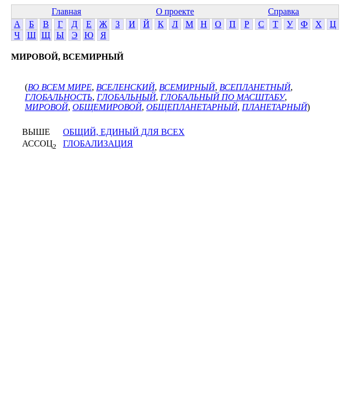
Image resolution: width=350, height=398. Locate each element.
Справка (283, 11)
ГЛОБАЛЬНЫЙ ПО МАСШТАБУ (222, 97)
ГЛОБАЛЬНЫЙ (126, 97)
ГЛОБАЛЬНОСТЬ (58, 97)
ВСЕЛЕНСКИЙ (125, 87)
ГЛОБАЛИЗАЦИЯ (98, 143)
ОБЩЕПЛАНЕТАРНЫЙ (191, 107)
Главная (66, 11)
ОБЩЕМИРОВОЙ (107, 107)
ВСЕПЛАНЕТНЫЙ (254, 87)
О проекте (175, 11)
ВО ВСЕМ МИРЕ (60, 87)
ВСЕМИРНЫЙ (187, 87)
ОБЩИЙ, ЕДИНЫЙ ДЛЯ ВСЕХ (123, 132)
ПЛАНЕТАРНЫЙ (274, 107)
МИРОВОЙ (46, 107)
